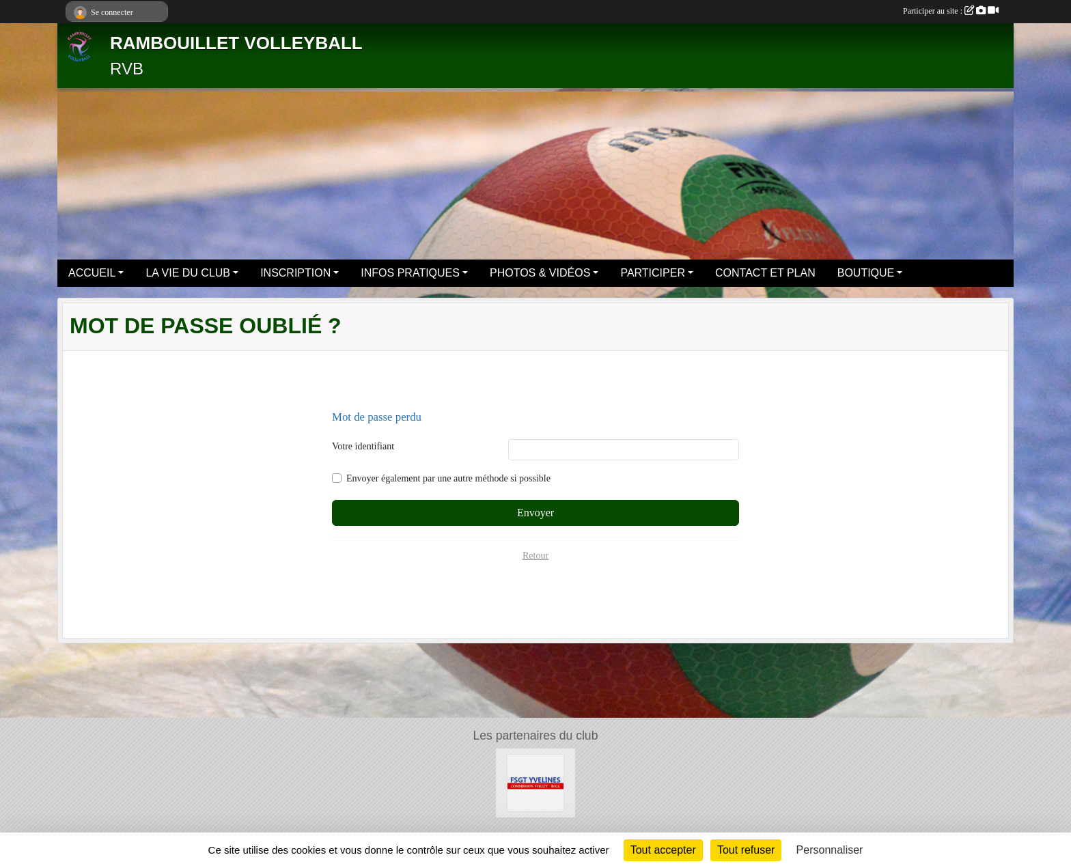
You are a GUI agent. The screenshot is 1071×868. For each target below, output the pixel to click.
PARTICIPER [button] (652, 273)
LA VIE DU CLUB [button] (187, 273)
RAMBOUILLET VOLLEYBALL (236, 43)
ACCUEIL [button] (91, 273)
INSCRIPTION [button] (295, 273)
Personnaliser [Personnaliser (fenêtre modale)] (829, 850)
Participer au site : (951, 11)
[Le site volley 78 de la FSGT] (536, 782)
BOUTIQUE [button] (866, 273)
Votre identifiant (363, 446)
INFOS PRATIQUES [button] (410, 273)
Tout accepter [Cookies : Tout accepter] (663, 850)
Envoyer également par (448, 478)
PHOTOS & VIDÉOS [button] (540, 273)
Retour (535, 555)
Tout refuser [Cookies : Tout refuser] (746, 850)
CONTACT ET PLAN (765, 273)
